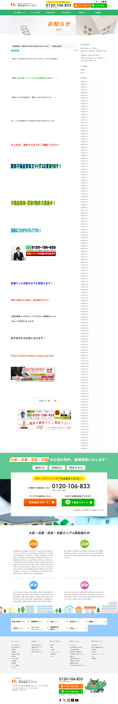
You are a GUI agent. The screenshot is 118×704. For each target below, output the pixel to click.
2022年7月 (84, 210)
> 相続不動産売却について (75, 658)
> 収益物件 (93, 658)
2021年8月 (84, 240)
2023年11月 (84, 166)
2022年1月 (84, 226)
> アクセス (13, 667)
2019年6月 (84, 311)
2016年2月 (84, 421)
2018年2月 (84, 355)
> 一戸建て (52, 649)
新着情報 (83, 69)
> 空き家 (52, 645)
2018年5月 (84, 347)
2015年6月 (84, 443)
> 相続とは (71, 656)
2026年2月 (84, 92)
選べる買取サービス (20, 12)
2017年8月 (84, 371)
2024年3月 (84, 155)
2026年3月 (84, 89)
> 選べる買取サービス (16, 647)
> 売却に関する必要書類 (75, 652)
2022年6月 (84, 213)
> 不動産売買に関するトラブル (76, 654)
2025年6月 (84, 114)
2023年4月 (84, 185)
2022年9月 (84, 204)
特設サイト (82, 12)
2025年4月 (84, 120)
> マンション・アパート (55, 652)
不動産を (50, 12)
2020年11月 (84, 265)
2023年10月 (84, 169)
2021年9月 (84, 237)
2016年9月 (84, 402)
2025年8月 (84, 109)
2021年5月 (84, 248)
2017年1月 (84, 391)
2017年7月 (84, 374)
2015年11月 (84, 429)
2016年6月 (84, 410)
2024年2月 (84, 158)
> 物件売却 (13, 649)
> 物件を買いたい (95, 645)
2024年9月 (84, 139)
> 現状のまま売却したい (36, 652)
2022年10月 (84, 202)
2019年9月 (84, 303)
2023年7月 (84, 177)
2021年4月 (84, 251)
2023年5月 (84, 183)
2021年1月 (84, 259)
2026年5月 (84, 84)
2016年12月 (84, 393)
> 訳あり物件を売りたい (36, 645)
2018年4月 (84, 350)
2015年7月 (84, 440)
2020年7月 (84, 276)
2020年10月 (84, 267)
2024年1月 (84, 161)
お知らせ (15, 50)
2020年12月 (84, 262)
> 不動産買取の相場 (74, 649)
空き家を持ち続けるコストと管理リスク (89, 48)
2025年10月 (84, 103)
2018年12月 (84, 328)
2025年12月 (84, 98)
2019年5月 (84, 314)
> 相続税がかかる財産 (74, 661)
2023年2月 (84, 191)
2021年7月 (84, 243)
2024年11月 (84, 133)
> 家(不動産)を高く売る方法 (76, 647)
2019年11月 (84, 298)
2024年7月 (84, 144)
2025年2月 (84, 125)
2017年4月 (84, 382)
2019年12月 (84, 295)
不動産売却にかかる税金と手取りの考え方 (90, 55)
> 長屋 (51, 647)
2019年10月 (84, 300)
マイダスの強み (35, 12)
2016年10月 (84, 399)
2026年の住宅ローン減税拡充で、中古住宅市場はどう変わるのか (94, 51)
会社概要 (97, 12)
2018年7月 (84, 341)
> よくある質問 (14, 658)
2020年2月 (84, 289)
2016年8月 (84, 404)
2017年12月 (84, 361)
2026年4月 (84, 87)
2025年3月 (84, 122)
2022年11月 (84, 199)
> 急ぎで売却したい (35, 649)
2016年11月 (84, 396)
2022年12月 (84, 196)
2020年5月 (84, 281)
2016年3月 (84, 418)
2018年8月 (84, 339)
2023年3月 (84, 188)
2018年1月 (84, 358)
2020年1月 (84, 292)
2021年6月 (84, 246)
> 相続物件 (13, 652)
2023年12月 (84, 163)
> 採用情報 (13, 663)
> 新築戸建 (93, 649)
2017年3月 (84, 385)
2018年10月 (84, 333)
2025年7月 (84, 111)
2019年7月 (84, 308)
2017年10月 (84, 366)
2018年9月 (84, 336)
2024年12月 (84, 131)
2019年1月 (84, 325)
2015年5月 (84, 445)
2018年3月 (84, 352)
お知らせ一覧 (44, 400)
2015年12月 (84, 426)
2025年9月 (84, 106)
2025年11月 (84, 100)
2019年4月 (84, 317)
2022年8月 (84, 207)
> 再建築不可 (53, 654)
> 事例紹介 (13, 656)
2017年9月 (84, 369)
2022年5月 (84, 215)
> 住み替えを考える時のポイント (77, 665)
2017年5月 (84, 380)
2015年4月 (84, 448)
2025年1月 (84, 128)
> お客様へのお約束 (15, 654)
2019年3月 (84, 319)
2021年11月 (84, 232)
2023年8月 (84, 174)
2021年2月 (84, 256)
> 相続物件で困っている (36, 647)
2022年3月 (84, 221)
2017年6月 (84, 377)
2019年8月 (84, 306)
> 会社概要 (13, 661)
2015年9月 (84, 434)
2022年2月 (84, 224)
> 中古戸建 (93, 652)
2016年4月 (84, 415)
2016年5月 (84, 413)
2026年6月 (84, 81)
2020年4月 (84, 284)
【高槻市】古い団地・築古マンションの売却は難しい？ (93, 58)
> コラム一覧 (72, 645)
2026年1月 (84, 95)
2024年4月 (84, 152)
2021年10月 (84, 235)
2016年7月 (84, 407)
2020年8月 (84, 273)
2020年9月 (84, 270)
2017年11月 (84, 363)
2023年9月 (84, 172)
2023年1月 (84, 193)
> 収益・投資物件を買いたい (98, 647)
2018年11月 (84, 330)
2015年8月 (84, 437)
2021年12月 (84, 229)
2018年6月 (84, 344)
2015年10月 (84, 432)
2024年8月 (84, 142)
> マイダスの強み (15, 645)
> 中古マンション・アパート (98, 654)
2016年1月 (84, 423)
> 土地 (51, 656)
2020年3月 (84, 287)
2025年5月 (84, 117)
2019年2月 (84, 322)
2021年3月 (84, 254)
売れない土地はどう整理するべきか (88, 60)
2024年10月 (84, 136)
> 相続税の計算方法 (74, 663)
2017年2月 (84, 388)
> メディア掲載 (14, 665)
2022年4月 (84, 218)
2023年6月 (84, 180)
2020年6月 (84, 278)
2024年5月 (84, 150)
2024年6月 (84, 147)
